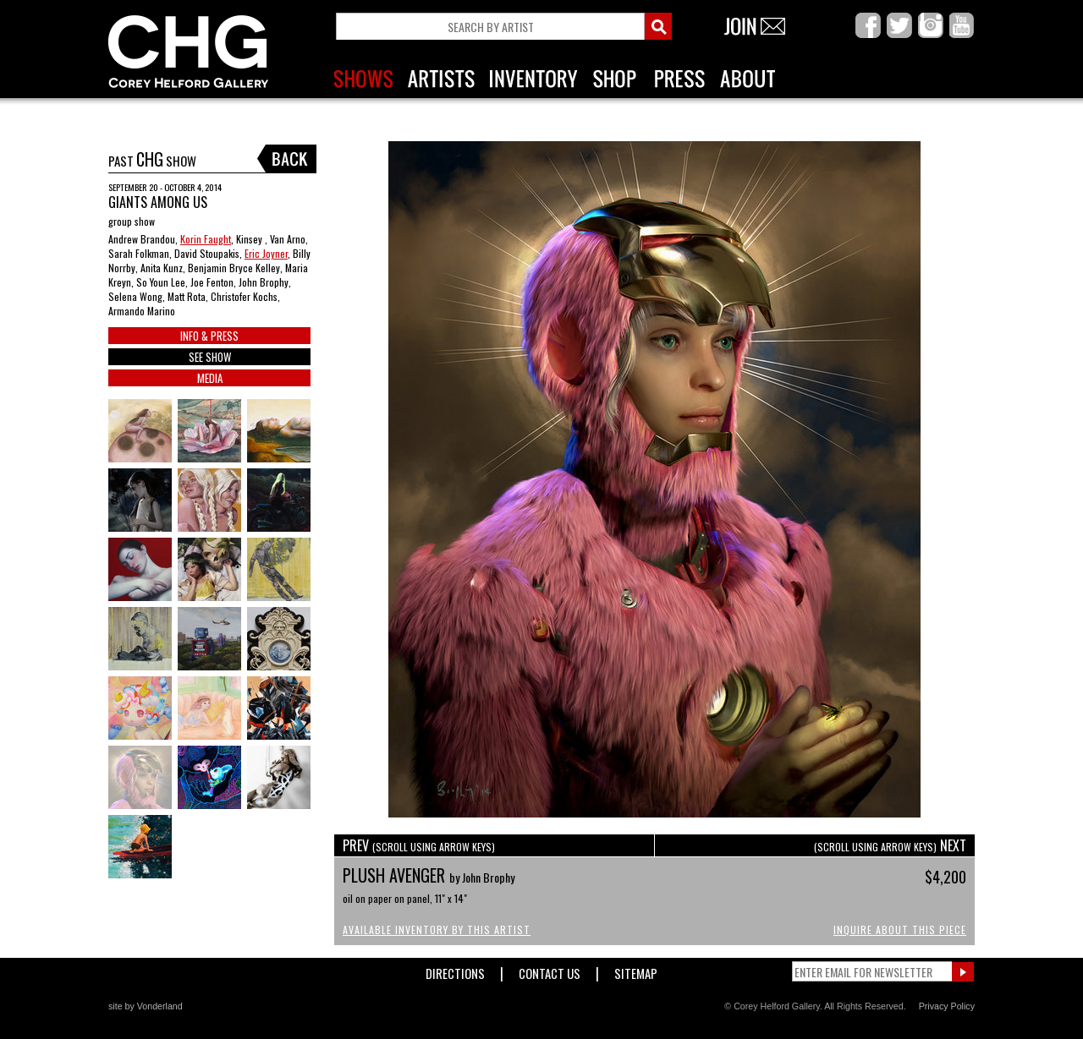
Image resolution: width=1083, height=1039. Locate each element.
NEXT (890, 845)
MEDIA (210, 377)
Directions (455, 970)
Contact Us (549, 970)
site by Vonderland (145, 1006)
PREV (419, 845)
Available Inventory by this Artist (437, 929)
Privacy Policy (947, 1006)
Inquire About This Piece (899, 929)
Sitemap (635, 970)
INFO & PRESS (209, 335)
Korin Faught (205, 239)
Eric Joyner (266, 253)
